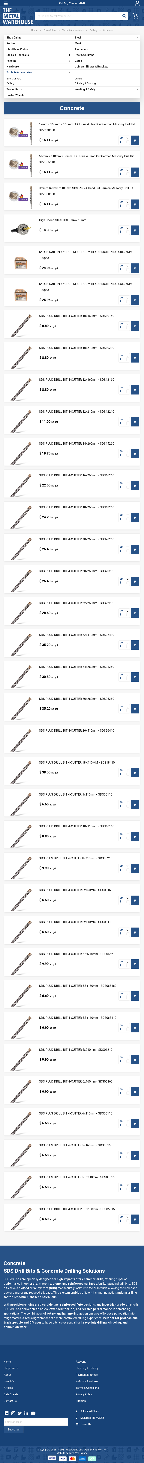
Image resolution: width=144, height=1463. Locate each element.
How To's (9, 1381)
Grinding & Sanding (85, 83)
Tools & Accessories (73, 30)
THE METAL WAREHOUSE (70, 1449)
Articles (8, 1387)
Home (34, 30)
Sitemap (81, 1400)
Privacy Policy (84, 1394)
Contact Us (10, 1400)
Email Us (83, 1424)
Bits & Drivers (14, 78)
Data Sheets (11, 1394)
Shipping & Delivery (87, 1368)
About (7, 1374)
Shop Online (50, 30)
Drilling (93, 30)
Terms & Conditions (87, 1387)
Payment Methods (87, 1374)
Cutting (78, 78)
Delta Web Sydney (78, 1453)
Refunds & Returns (87, 1381)
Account (81, 1361)
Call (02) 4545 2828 (72, 3)
